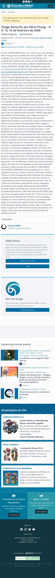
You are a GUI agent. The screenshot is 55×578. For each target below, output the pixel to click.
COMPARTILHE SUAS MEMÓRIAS (17, 468)
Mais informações (27, 310)
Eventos (11, 12)
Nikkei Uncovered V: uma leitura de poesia (34, 393)
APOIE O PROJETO (11, 444)
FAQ (27, 266)
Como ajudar (41, 511)
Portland (35, 38)
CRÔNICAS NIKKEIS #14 (13, 417)
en (23, 1)
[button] (7, 219)
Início (3, 12)
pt (31, 1)
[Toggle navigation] (4, 6)
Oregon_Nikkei (14, 225)
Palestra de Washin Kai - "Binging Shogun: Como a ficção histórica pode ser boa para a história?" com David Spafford (34, 379)
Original (15, 20)
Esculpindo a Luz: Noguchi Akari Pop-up (34, 359)
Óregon (43, 38)
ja (26, 1)
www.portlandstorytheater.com (14, 72)
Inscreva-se (13, 515)
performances (7, 219)
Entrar (51, 6)
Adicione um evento (27, 261)
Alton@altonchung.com (40, 66)
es (28, 1)
